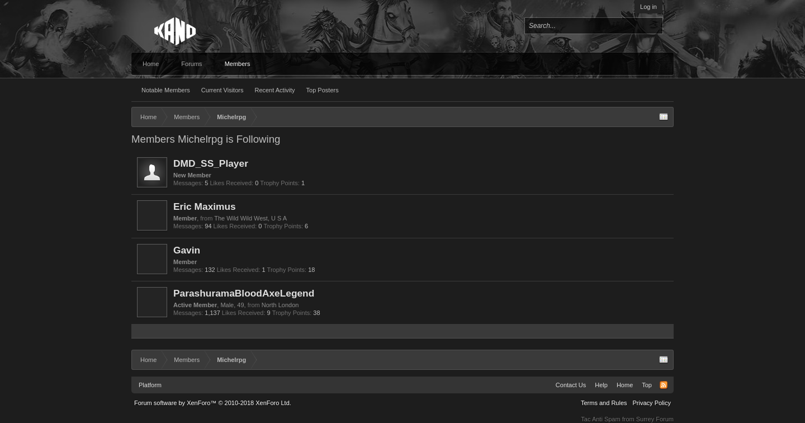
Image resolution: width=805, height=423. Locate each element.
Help (601, 385)
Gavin (186, 250)
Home (151, 63)
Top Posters (322, 90)
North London (280, 305)
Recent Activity (274, 90)
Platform (150, 385)
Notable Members (165, 90)
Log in (648, 6)
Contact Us (571, 385)
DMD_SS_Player (210, 163)
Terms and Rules (604, 403)
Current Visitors (222, 90)
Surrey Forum (655, 419)
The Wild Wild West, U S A (250, 218)
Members (237, 63)
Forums (191, 63)
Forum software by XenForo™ (212, 403)
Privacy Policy (652, 403)
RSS (663, 384)
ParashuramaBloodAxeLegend (243, 293)
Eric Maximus (204, 206)
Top (647, 385)
